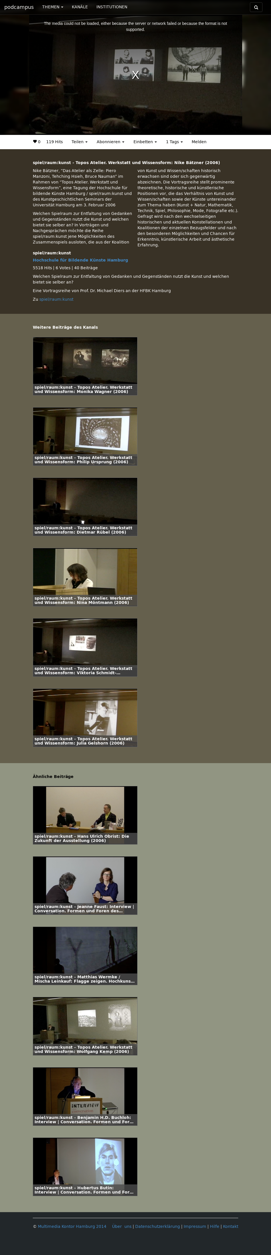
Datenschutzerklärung (157, 1226)
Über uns (122, 1226)
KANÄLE (80, 7)
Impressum (195, 1226)
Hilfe (214, 1226)
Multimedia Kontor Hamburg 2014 (72, 1226)
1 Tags (174, 141)
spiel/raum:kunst (56, 299)
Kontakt (230, 1226)
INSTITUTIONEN (111, 7)
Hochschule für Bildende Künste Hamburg (80, 260)
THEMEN (52, 7)
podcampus (19, 7)
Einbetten (145, 141)
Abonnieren (110, 141)
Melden (199, 141)
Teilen (80, 141)
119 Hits (54, 141)
